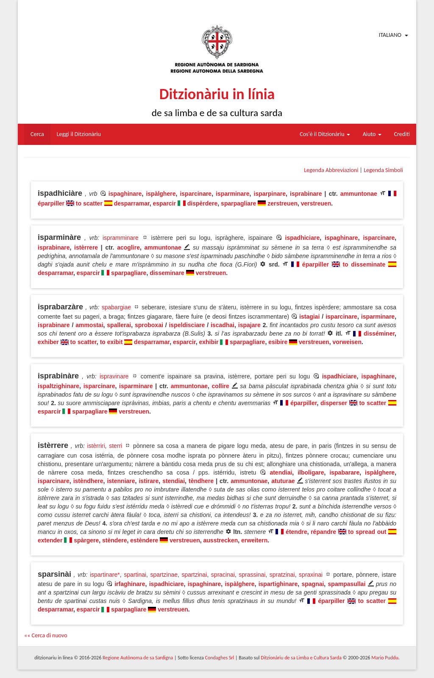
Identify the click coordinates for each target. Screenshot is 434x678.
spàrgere (86, 540)
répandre (323, 531)
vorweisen (346, 342)
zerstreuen (282, 203)
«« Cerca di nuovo (45, 635)
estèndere (144, 540)
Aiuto (372, 134)
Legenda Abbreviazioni (331, 170)
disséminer (379, 333)
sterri (115, 445)
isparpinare (270, 193)
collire (220, 386)
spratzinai (282, 574)
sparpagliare (238, 203)
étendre (296, 531)
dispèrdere (202, 203)
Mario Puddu (384, 658)
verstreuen (316, 203)
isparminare (232, 193)
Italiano (390, 35)
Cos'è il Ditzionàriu (325, 134)
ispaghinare (125, 193)
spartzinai (194, 574)
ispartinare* (105, 574)
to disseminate (363, 264)
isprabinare (306, 193)
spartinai (135, 574)
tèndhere (201, 481)
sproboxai (149, 325)
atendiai (281, 472)
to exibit (111, 342)
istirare (149, 481)
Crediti (402, 134)
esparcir (164, 203)
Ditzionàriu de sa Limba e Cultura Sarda (301, 658)
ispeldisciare (187, 325)
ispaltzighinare (58, 386)
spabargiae (116, 307)
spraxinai (311, 574)
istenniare (121, 481)
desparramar (132, 203)
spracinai (223, 574)
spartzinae (164, 574)
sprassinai (252, 574)
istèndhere (88, 481)
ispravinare (114, 376)
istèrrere (86, 247)
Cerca (37, 134)
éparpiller (51, 203)
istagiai (309, 316)
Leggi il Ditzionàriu (79, 134)
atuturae (283, 481)
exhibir (208, 342)
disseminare (167, 273)
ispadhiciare (302, 237)
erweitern (254, 540)
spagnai (312, 584)
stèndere (114, 540)
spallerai (119, 325)
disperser (333, 403)
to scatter (89, 203)
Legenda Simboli (383, 170)
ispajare (249, 325)
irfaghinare (129, 584)
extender (50, 540)
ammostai (89, 325)
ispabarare (344, 472)
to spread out (367, 531)
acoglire (128, 247)
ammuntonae (358, 193)
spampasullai (347, 584)
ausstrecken (220, 540)
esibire (277, 342)
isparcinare (195, 193)
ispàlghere (160, 193)
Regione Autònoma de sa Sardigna (138, 658)
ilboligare (311, 472)
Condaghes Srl (219, 658)
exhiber (48, 342)
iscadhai (222, 325)
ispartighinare (278, 584)
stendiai (173, 481)
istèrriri (96, 445)
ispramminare (121, 237)
